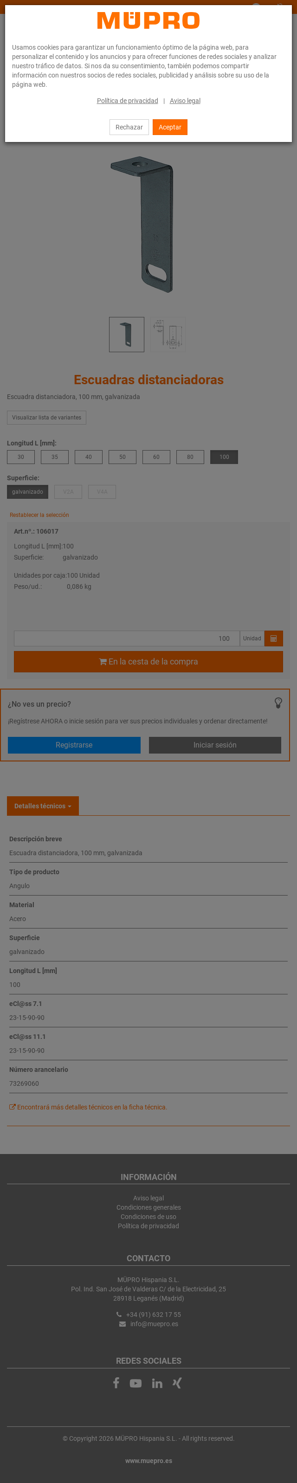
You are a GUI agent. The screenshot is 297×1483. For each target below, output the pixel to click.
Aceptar (170, 127)
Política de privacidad (127, 100)
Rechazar (129, 127)
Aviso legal (185, 100)
